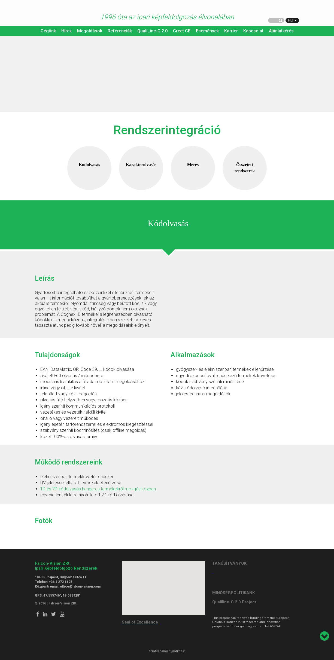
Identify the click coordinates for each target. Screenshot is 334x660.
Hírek (66, 30)
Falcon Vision (46, 13)
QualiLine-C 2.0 (152, 30)
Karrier (231, 30)
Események (207, 30)
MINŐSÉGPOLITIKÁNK (233, 592)
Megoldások (89, 30)
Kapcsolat (253, 30)
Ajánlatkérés (281, 30)
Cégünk (48, 30)
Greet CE (181, 30)
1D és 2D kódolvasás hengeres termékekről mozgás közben (98, 488)
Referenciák (120, 30)
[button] (163, 585)
